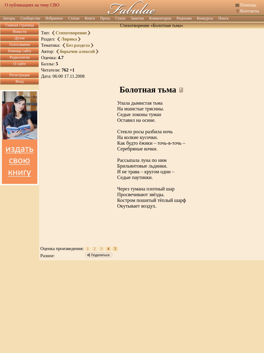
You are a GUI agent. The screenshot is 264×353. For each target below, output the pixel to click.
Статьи (73, 18)
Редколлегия (20, 57)
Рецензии (184, 18)
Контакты (249, 10)
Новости (19, 32)
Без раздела (78, 45)
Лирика (69, 38)
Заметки (137, 18)
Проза (105, 18)
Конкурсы (205, 18)
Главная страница (19, 25)
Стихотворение (71, 32)
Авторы (9, 18)
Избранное (54, 18)
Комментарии (160, 18)
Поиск (223, 18)
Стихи (120, 18)
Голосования (19, 44)
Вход (20, 81)
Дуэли (20, 38)
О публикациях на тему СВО (32, 4)
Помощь (248, 4)
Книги (90, 18)
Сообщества (30, 18)
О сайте (19, 64)
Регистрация (20, 75)
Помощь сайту (19, 51)
